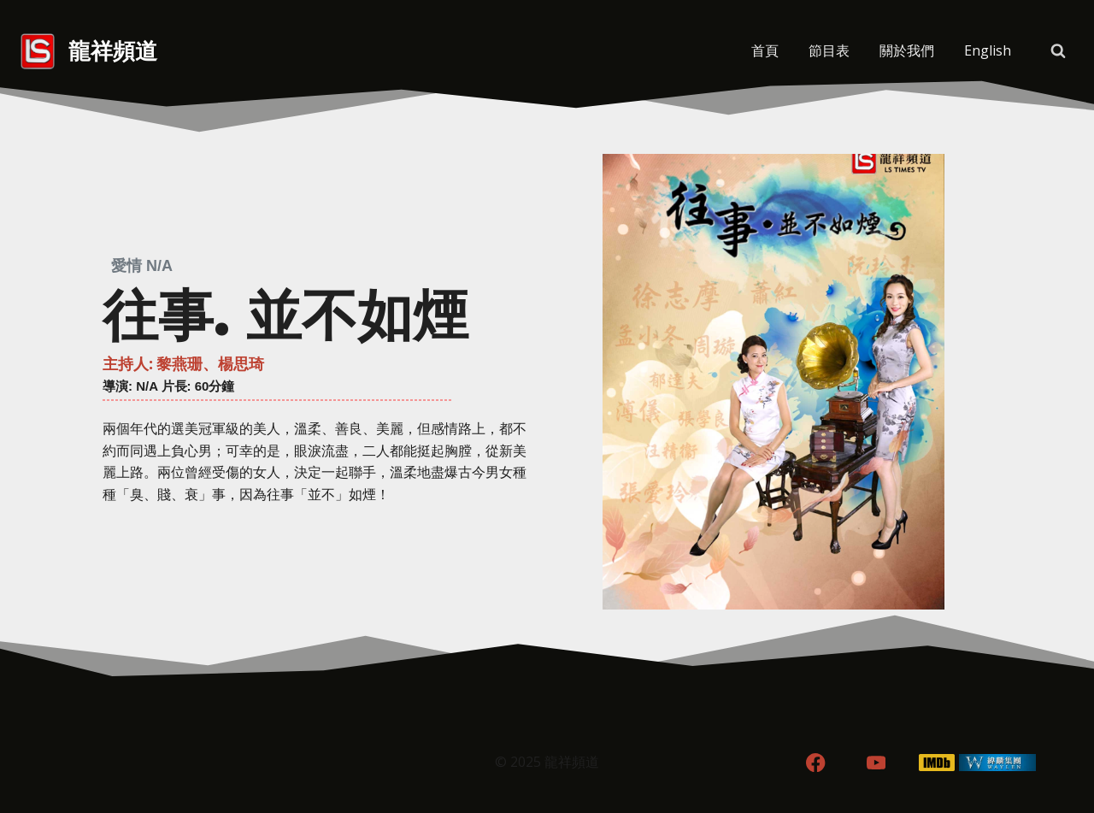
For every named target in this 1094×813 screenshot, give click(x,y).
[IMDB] (937, 763)
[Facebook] (816, 763)
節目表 (829, 50)
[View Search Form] (1058, 51)
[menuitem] (987, 51)
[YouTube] (876, 763)
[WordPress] (997, 763)
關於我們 (906, 50)
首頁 (765, 50)
